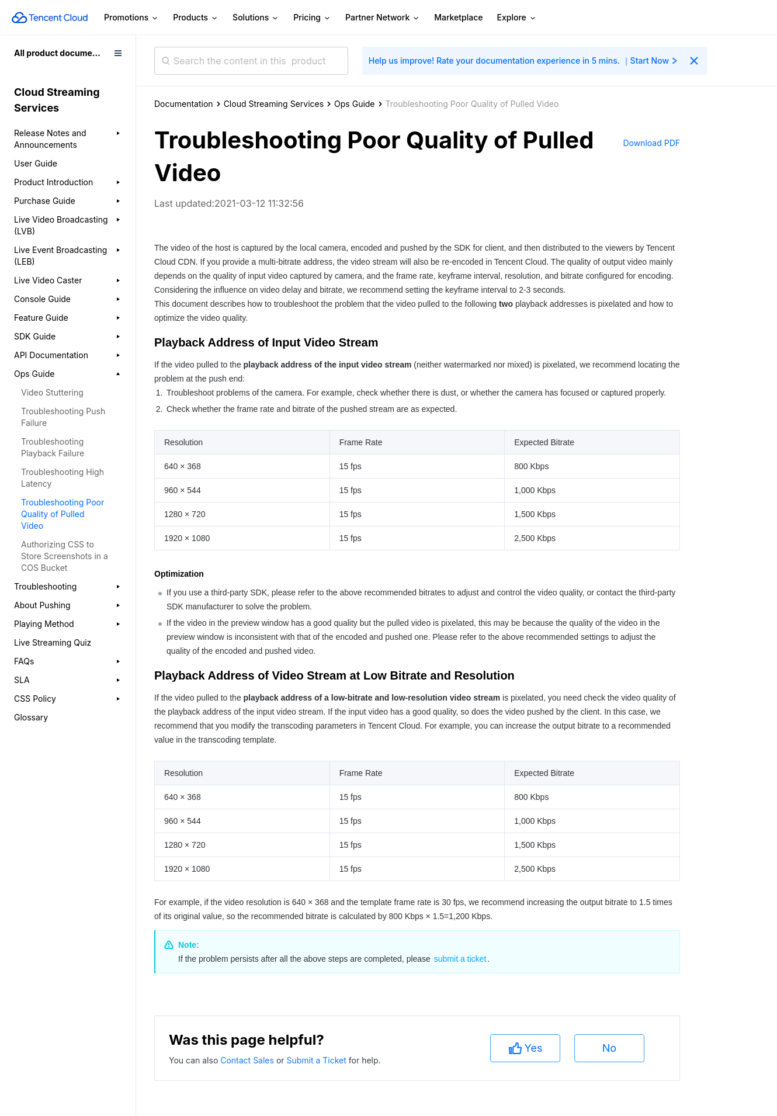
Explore (517, 17)
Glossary (31, 717)
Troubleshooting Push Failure (63, 417)
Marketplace (458, 17)
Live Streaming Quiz (52, 642)
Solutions (256, 17)
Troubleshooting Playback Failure (52, 447)
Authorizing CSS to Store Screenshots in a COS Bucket (64, 556)
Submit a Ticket (317, 1060)
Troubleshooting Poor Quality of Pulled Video (62, 514)
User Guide (35, 163)
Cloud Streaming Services (274, 104)
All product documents (59, 53)
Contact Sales (248, 1060)
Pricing (312, 17)
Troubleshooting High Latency (62, 477)
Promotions (131, 17)
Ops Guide (354, 104)
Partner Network (382, 17)
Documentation (183, 104)
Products (195, 17)
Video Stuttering (52, 392)
